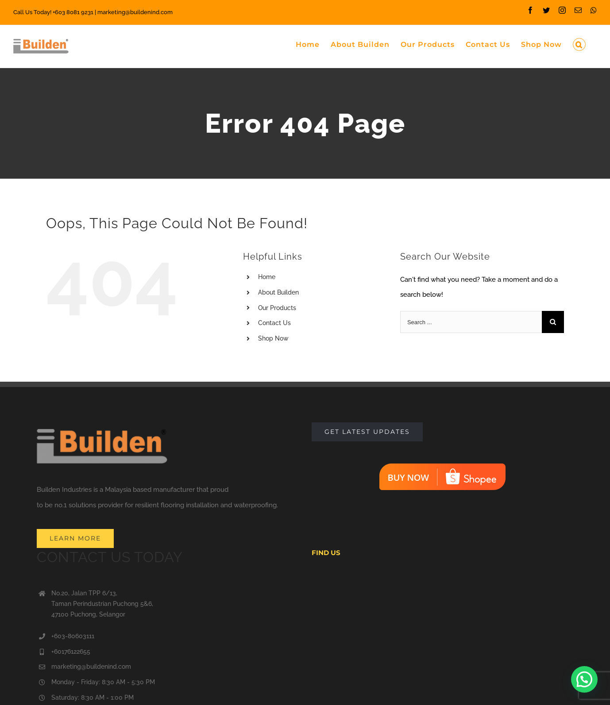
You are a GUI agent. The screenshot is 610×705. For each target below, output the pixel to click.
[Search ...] (471, 322)
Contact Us (274, 322)
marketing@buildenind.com (91, 666)
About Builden (278, 292)
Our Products (277, 307)
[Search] (579, 43)
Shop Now (273, 338)
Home (266, 276)
